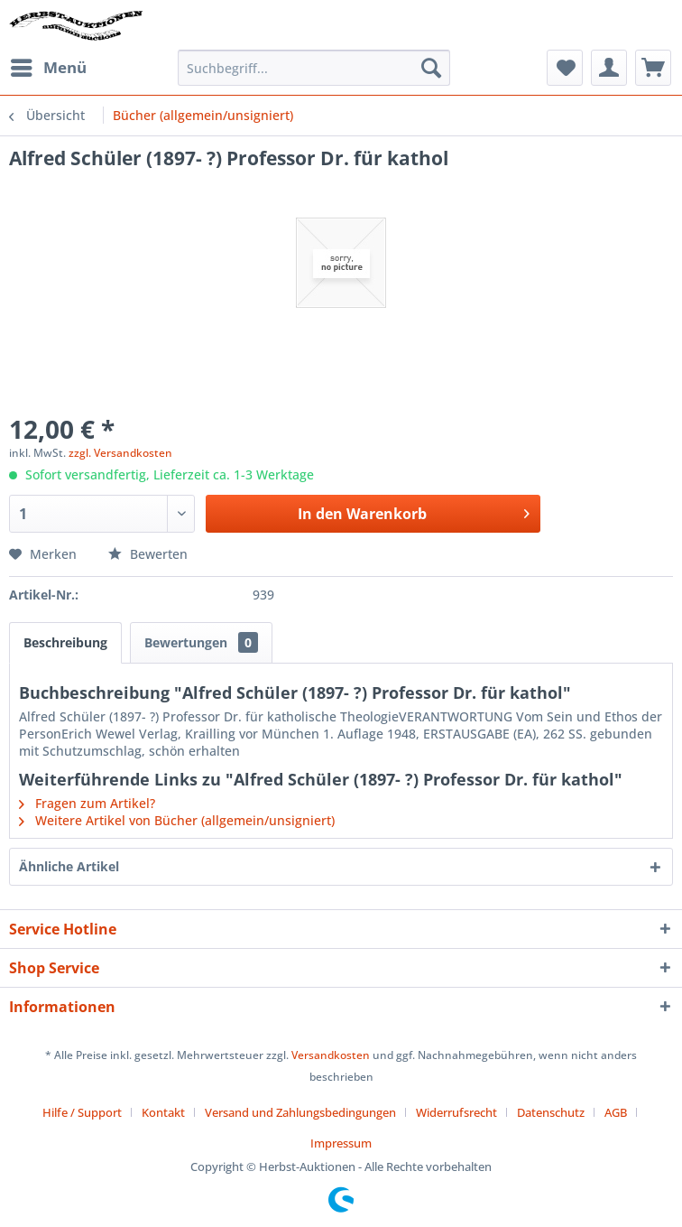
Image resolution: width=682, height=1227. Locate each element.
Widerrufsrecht (456, 1112)
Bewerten (148, 553)
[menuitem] (48, 68)
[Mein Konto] (609, 68)
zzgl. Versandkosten (120, 452)
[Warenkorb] (653, 68)
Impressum (341, 1143)
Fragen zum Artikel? (87, 803)
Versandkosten (330, 1055)
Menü (49, 65)
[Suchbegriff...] (314, 68)
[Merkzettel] (565, 68)
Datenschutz (551, 1112)
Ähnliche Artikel (69, 866)
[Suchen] (431, 68)
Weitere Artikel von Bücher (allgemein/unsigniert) (177, 820)
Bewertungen (201, 642)
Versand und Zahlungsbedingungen (300, 1112)
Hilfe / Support (82, 1112)
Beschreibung (65, 642)
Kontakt (163, 1112)
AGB (615, 1112)
